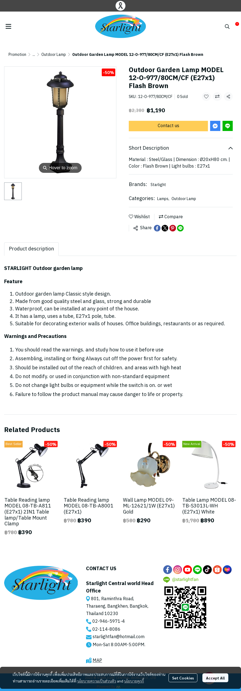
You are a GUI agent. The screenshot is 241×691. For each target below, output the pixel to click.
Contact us (168, 126)
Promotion (17, 54)
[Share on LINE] (180, 228)
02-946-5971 (106, 621)
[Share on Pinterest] (172, 228)
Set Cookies (183, 677)
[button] (227, 26)
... (34, 54)
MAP (97, 660)
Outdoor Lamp (53, 54)
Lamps (163, 199)
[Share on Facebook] (157, 228)
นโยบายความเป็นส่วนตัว (96, 680)
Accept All (215, 677)
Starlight (158, 185)
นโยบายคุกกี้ (134, 680)
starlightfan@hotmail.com (118, 637)
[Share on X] (165, 228)
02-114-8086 (106, 629)
